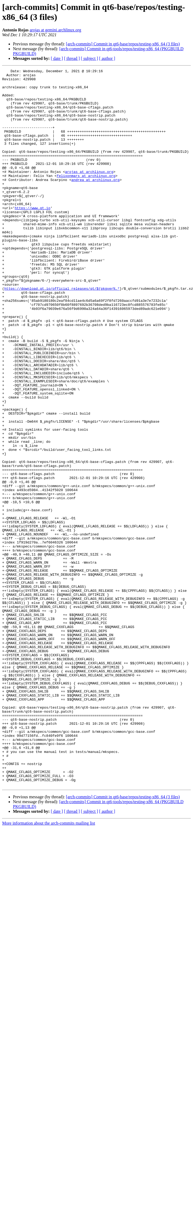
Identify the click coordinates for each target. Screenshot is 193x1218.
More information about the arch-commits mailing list (48, 966)
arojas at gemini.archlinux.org (55, 30)
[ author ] (107, 58)
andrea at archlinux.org (95, 202)
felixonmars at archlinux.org (86, 197)
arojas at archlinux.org (89, 192)
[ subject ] (89, 58)
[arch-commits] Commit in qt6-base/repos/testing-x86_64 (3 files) (123, 44)
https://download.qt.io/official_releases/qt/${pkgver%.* (62, 332)
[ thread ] (72, 58)
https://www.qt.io (33, 236)
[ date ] (57, 58)
